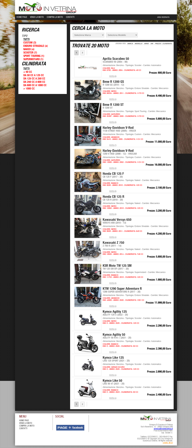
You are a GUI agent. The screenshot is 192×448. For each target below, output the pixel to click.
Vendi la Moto (37, 17)
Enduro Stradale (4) (35, 46)
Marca (130, 44)
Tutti (26, 39)
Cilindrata (166, 44)
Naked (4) (28, 49)
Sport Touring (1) (33, 56)
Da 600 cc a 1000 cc (35, 85)
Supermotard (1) (33, 59)
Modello (138, 44)
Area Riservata (163, 17)
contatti (23, 429)
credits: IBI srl (168, 443)
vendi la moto (25, 423)
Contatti (70, 17)
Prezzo (158, 44)
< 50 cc (27, 72)
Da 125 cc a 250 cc (34, 78)
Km (152, 44)
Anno (146, 44)
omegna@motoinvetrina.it (163, 429)
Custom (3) (29, 42)
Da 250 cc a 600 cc (34, 82)
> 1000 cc (29, 88)
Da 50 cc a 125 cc (33, 75)
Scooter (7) (30, 52)
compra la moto (26, 426)
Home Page (22, 17)
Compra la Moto (55, 17)
